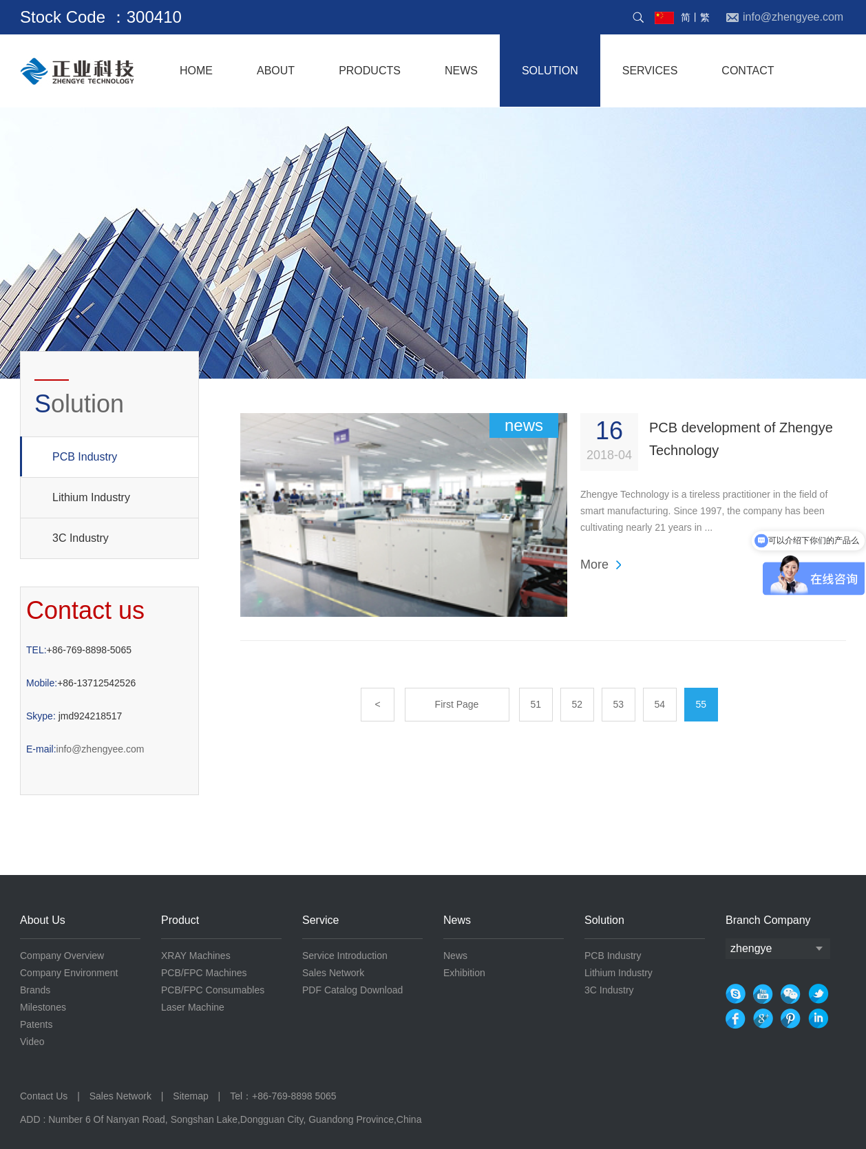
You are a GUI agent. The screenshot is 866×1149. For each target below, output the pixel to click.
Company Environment (69, 972)
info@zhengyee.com (85, 749)
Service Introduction (345, 955)
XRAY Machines (196, 955)
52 (577, 704)
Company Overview (62, 955)
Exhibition (464, 972)
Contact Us (45, 1095)
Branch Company (768, 920)
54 (660, 704)
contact (747, 70)
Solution (604, 920)
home (196, 70)
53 (618, 704)
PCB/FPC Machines (203, 972)
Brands (35, 989)
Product (180, 920)
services (650, 70)
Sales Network (333, 972)
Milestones (43, 1007)
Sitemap (190, 1095)
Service (320, 920)
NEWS (461, 70)
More (594, 564)
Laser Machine (192, 1007)
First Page (457, 704)
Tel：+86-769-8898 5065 (283, 1095)
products (370, 70)
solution (550, 70)
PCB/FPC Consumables (212, 989)
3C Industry (80, 538)
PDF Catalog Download (352, 989)
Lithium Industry (91, 497)
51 (536, 704)
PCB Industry (69, 456)
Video (32, 1041)
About (276, 70)
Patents (36, 1024)
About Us (42, 920)
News (457, 920)
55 (701, 704)
